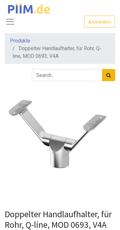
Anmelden (99, 22)
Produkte (20, 41)
